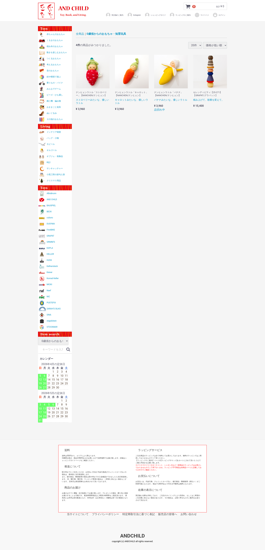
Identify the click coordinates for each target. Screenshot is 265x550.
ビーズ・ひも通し (55, 95)
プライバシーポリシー (105, 514)
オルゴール (52, 150)
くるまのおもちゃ (55, 40)
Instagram (134, 15)
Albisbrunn (51, 193)
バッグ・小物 (53, 138)
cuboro (50, 217)
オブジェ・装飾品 (55, 156)
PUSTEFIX (51, 302)
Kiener (49, 272)
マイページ (202, 15)
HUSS (49, 260)
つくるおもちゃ (54, 58)
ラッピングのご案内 (180, 15)
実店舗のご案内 (114, 15)
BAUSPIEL (51, 205)
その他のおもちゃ (55, 119)
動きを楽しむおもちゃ (57, 52)
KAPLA (50, 248)
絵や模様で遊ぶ (54, 77)
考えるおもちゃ (54, 64)
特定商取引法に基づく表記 (138, 514)
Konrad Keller (53, 278)
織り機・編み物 (54, 101)
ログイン (219, 15)
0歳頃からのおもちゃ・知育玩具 (106, 33)
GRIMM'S (51, 242)
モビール (51, 144)
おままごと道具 (54, 107)
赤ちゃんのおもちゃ (56, 34)
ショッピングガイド (155, 15)
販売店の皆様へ (167, 514)
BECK (49, 211)
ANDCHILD (132, 536)
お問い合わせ (188, 514)
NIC (48, 296)
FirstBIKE (51, 230)
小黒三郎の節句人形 (56, 174)
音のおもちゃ (53, 70)
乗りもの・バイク (55, 83)
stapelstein (52, 321)
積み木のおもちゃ (55, 46)
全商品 (80, 33)
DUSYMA (51, 224)
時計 (49, 162)
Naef (49, 290)
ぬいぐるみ (52, 113)
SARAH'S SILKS (54, 309)
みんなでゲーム (54, 89)
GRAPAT (50, 236)
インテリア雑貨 (54, 132)
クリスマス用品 (54, 180)
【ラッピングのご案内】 (145, 460)
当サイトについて (78, 514)
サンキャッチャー (55, 168)
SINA (49, 315)
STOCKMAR (52, 327)
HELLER (50, 254)
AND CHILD (52, 199)
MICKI (49, 284)
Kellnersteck (52, 266)
